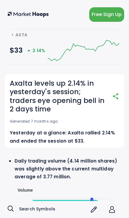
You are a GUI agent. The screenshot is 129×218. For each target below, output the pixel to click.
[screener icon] (94, 209)
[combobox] (46, 209)
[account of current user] (112, 209)
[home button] (28, 14)
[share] (115, 96)
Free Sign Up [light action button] (106, 14)
